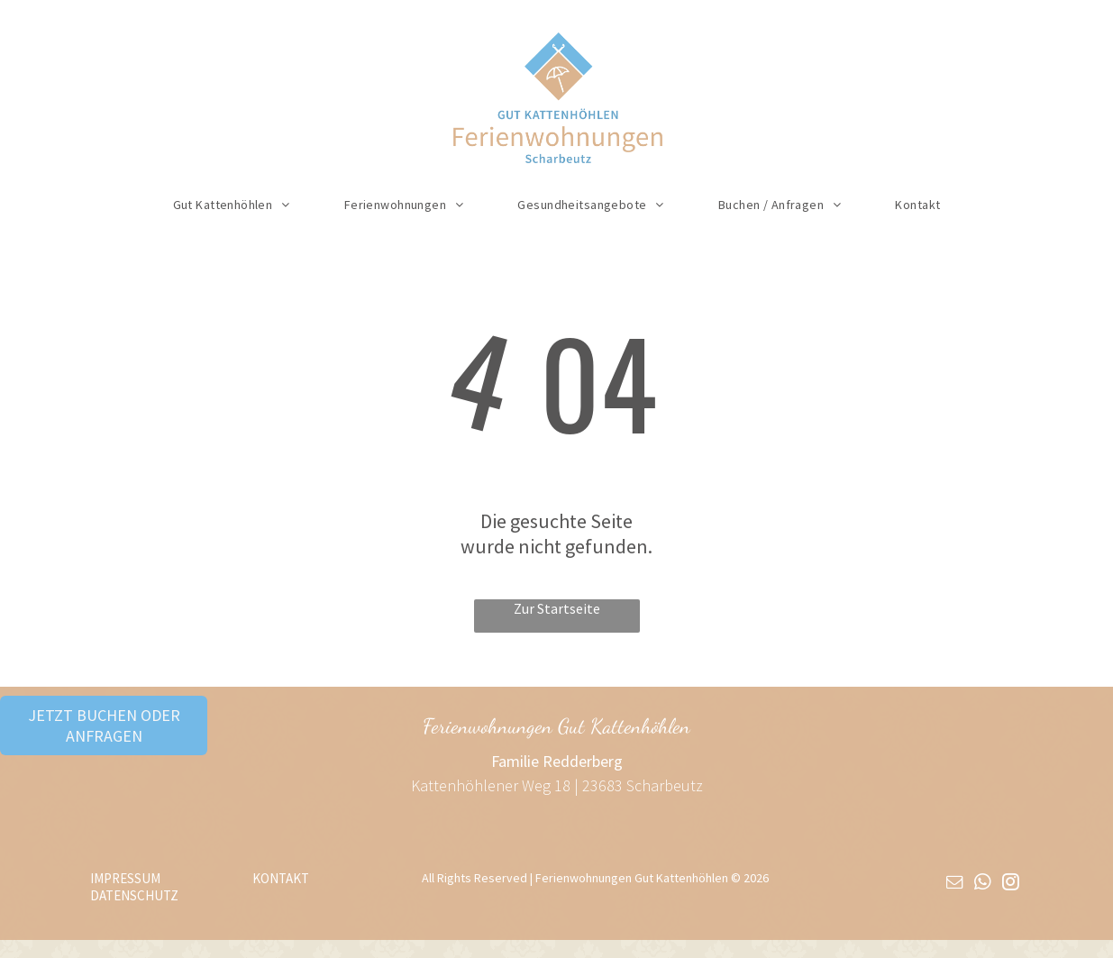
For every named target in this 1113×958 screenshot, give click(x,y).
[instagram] (1010, 884)
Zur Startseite (557, 608)
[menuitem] (231, 204)
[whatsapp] (982, 884)
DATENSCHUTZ (134, 895)
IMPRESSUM (125, 878)
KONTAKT (280, 878)
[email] (954, 884)
